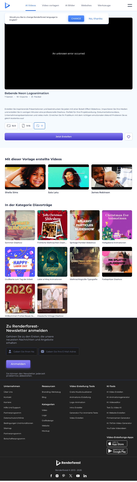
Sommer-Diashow (13, 242)
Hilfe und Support (12, 407)
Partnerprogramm (12, 413)
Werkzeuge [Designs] (104, 5)
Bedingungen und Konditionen (18, 423)
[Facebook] (51, 476)
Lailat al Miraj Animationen (49, 279)
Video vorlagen (50, 5)
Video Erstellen (76, 418)
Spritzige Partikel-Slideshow (83, 242)
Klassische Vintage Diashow (50, 316)
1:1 (39, 126)
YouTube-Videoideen (116, 428)
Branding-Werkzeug (51, 392)
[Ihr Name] (21, 351)
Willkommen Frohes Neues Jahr (20, 316)
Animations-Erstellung (80, 397)
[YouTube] (78, 476)
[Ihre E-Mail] (59, 351)
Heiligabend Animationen (114, 242)
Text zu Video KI (114, 407)
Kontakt (7, 397)
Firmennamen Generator (118, 418)
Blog (44, 397)
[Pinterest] (63, 476)
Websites (86, 5)
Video (44, 410)
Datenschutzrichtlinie (14, 418)
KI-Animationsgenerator (118, 397)
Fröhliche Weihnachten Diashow (52, 242)
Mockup (45, 431)
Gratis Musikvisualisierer (81, 392)
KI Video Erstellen (115, 392)
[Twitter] (70, 476)
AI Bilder (70, 5)
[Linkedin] (85, 476)
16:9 (11, 126)
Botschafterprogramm (14, 438)
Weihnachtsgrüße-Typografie (83, 279)
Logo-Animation (77, 402)
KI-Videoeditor (113, 402)
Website (45, 425)
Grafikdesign (48, 420)
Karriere (7, 402)
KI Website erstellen (116, 413)
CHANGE (76, 18)
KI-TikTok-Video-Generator (119, 423)
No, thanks (95, 18)
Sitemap (7, 428)
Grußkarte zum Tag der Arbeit (19, 279)
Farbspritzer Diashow (112, 279)
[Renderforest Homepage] (7, 5)
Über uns (8, 392)
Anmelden (18, 364)
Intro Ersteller (76, 407)
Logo (44, 415)
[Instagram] (57, 476)
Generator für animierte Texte (84, 413)
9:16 (25, 126)
